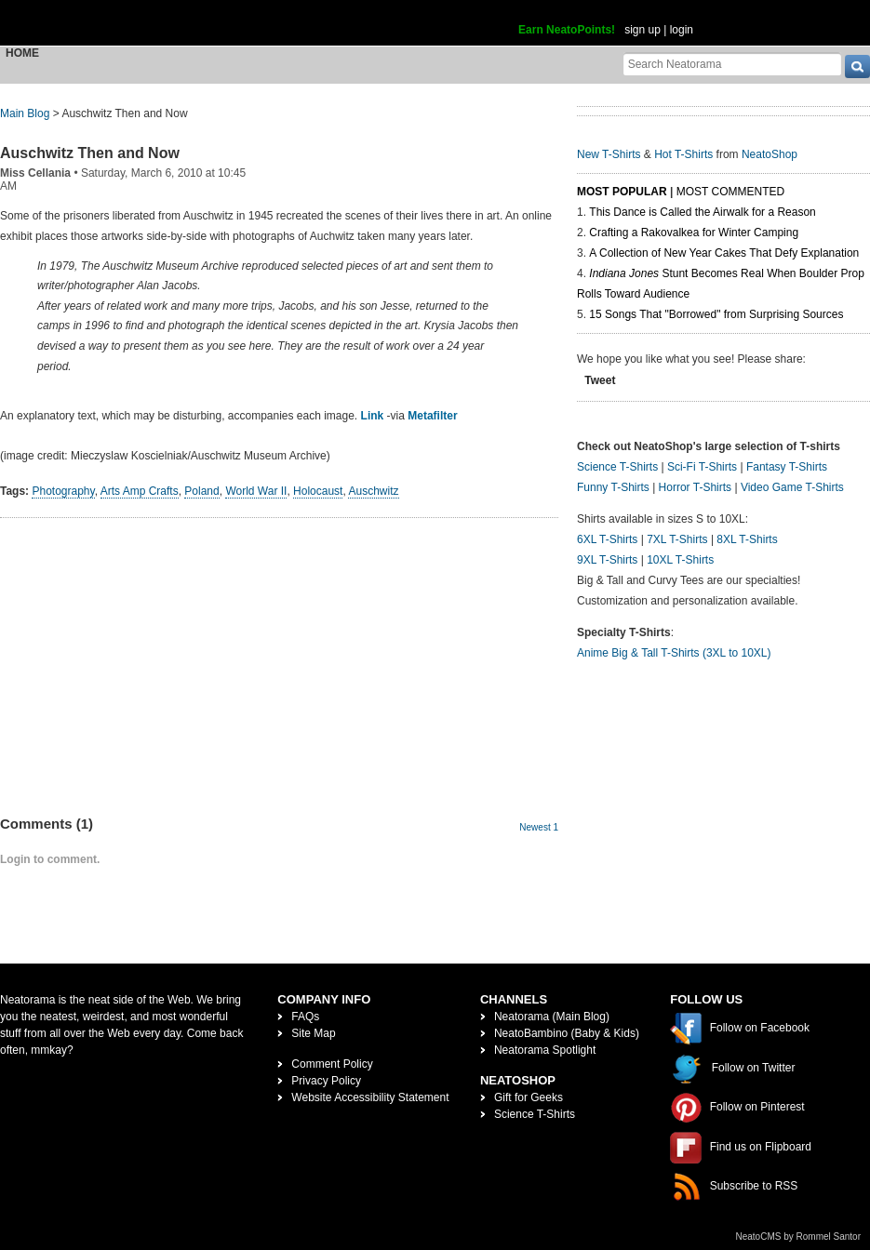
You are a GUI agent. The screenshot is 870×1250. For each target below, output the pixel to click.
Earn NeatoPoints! (566, 29)
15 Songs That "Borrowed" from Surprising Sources (716, 314)
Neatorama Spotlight (545, 1050)
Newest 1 (538, 827)
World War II (256, 491)
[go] (857, 66)
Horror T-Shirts (695, 487)
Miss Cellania (35, 173)
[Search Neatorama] (732, 63)
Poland (201, 491)
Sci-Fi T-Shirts (702, 466)
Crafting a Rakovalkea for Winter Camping (693, 232)
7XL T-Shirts (677, 539)
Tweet (599, 380)
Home (22, 53)
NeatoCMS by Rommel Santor (799, 1236)
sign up (642, 29)
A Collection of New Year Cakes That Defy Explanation (724, 252)
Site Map (313, 1033)
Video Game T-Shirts (792, 487)
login (681, 29)
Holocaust (317, 491)
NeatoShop (769, 154)
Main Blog (24, 113)
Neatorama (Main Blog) (551, 1016)
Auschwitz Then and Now (90, 153)
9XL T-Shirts (607, 559)
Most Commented (730, 191)
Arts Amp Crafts (139, 491)
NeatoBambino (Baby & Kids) (566, 1033)
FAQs (305, 1016)
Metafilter (432, 415)
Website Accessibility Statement (369, 1097)
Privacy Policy (326, 1080)
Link (372, 415)
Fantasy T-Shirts (786, 466)
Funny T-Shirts (613, 487)
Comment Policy (331, 1063)
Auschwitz (373, 491)
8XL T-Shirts (746, 539)
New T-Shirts (608, 154)
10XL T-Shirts (680, 559)
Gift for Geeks (528, 1097)
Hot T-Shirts (683, 154)
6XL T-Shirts (607, 539)
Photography (63, 491)
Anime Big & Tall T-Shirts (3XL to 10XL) (674, 652)
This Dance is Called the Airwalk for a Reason (702, 212)
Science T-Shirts (617, 466)
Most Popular (622, 191)
